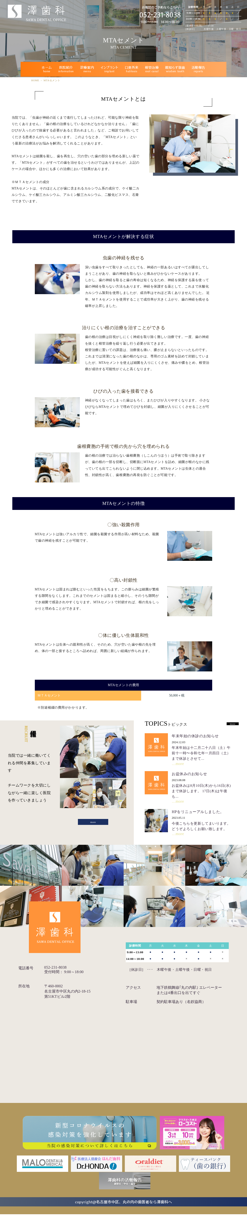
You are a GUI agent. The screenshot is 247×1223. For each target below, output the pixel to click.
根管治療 (152, 69)
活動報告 (198, 69)
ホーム (47, 69)
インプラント (109, 69)
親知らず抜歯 (175, 69)
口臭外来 (132, 69)
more (93, 823)
